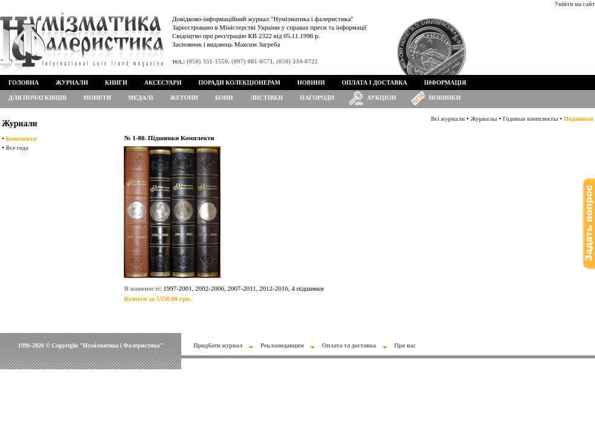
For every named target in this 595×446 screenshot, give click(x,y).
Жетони (184, 97)
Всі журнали (448, 118)
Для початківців (37, 97)
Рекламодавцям (282, 345)
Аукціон (381, 97)
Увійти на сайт (575, 4)
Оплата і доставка (374, 82)
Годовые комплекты (530, 118)
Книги (116, 82)
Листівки (266, 97)
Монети (97, 97)
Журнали (72, 82)
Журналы (484, 118)
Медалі (140, 97)
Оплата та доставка (349, 345)
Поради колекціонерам (239, 82)
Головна (23, 82)
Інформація (445, 82)
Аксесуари (163, 82)
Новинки (445, 97)
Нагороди (317, 97)
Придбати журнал (217, 345)
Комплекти (21, 138)
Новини (311, 82)
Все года (17, 147)
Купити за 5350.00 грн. (157, 298)
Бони (224, 97)
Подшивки (578, 118)
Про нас (405, 345)
